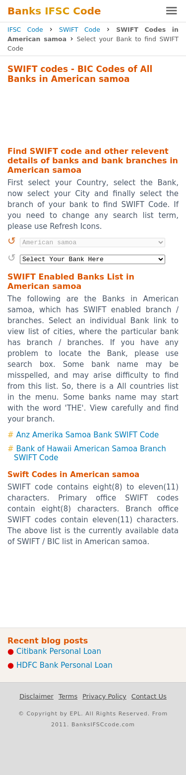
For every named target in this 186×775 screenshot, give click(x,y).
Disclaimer (36, 696)
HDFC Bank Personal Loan (64, 665)
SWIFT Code (79, 29)
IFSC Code (25, 29)
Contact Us (149, 696)
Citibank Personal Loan (58, 651)
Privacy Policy (104, 696)
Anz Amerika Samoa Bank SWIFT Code (87, 434)
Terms (68, 696)
